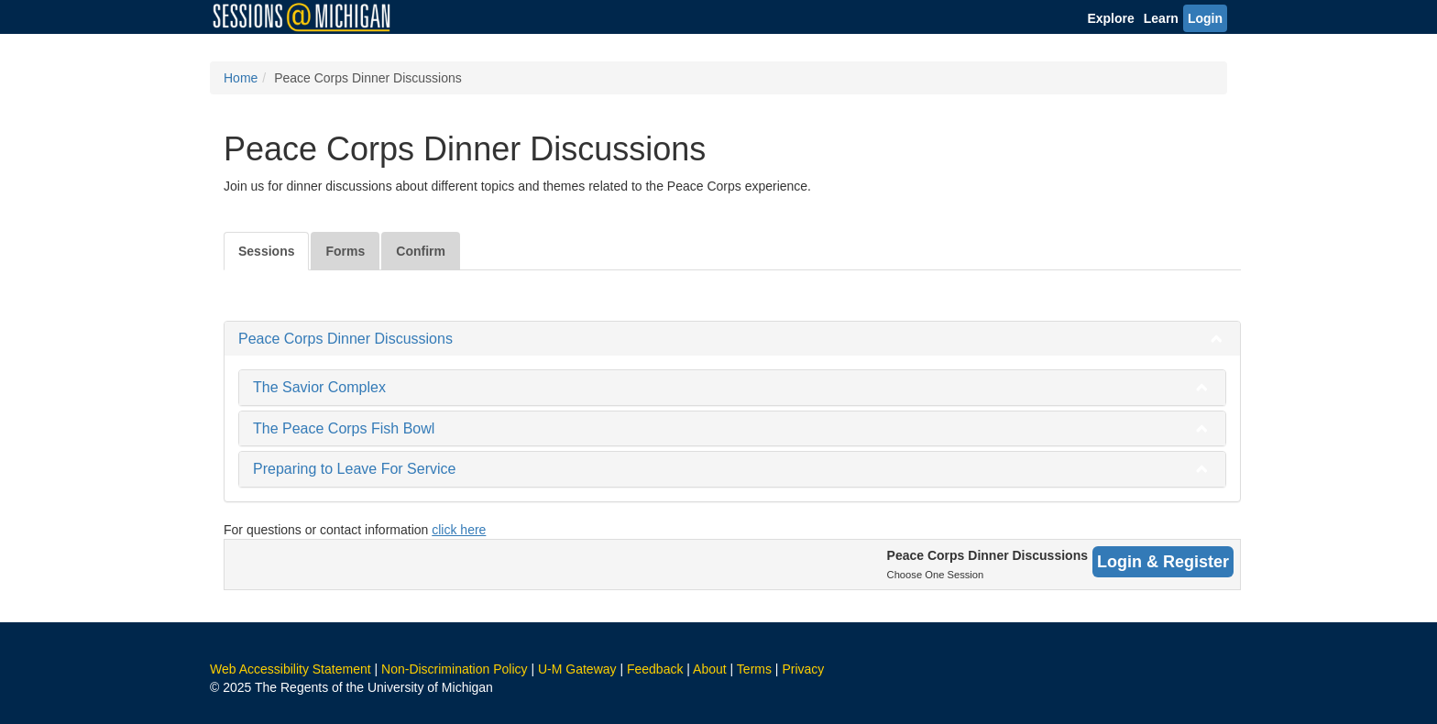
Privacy (803, 669)
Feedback (655, 669)
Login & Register (1163, 562)
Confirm (420, 251)
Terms (754, 669)
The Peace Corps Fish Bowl (343, 428)
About (710, 669)
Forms (345, 251)
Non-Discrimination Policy (454, 669)
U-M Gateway (577, 669)
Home (241, 78)
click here (459, 529)
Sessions (266, 251)
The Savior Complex (319, 387)
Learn (1161, 18)
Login (1205, 18)
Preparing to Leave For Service (354, 469)
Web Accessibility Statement (290, 669)
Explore (1110, 18)
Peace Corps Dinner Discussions (345, 338)
